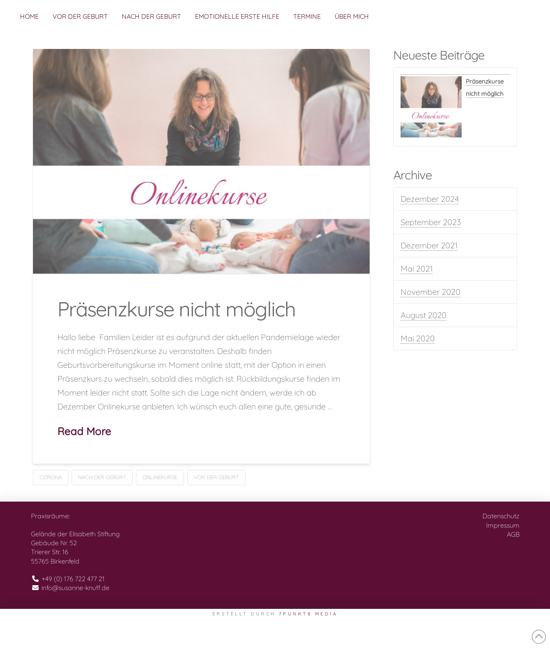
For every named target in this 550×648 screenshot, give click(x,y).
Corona (50, 477)
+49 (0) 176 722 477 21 (73, 579)
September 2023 (431, 222)
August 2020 (424, 315)
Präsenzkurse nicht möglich (176, 309)
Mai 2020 (418, 338)
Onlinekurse (159, 477)
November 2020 (430, 292)
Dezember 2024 (430, 199)
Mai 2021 (417, 268)
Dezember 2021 (429, 245)
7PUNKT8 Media (308, 614)
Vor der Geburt (216, 477)
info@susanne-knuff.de (76, 588)
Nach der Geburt (102, 477)
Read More (84, 431)
